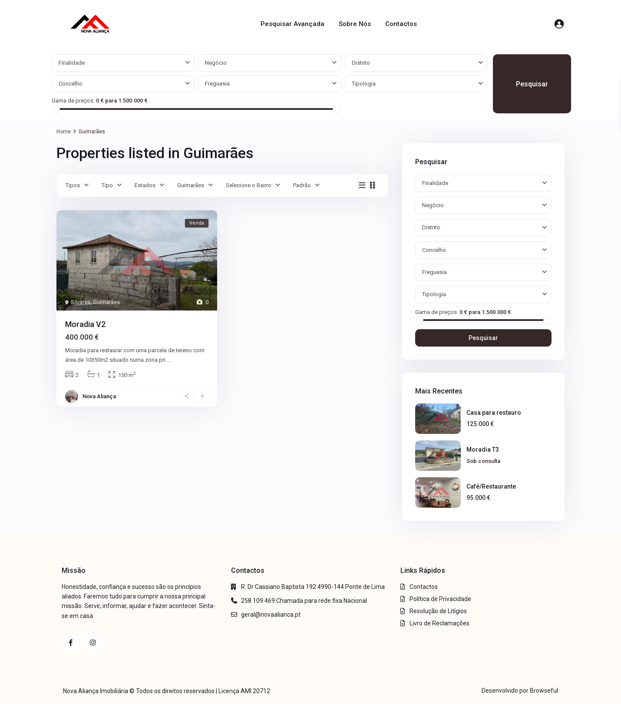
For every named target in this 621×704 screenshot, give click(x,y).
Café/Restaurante (491, 486)
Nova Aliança (99, 396)
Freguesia (217, 83)
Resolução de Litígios (438, 611)
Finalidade (72, 62)
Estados (145, 185)
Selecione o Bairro (248, 185)
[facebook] (70, 642)
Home (63, 132)
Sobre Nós (355, 24)
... (169, 360)
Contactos (401, 24)
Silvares (80, 302)
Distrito (361, 62)
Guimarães (190, 185)
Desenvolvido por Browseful (520, 690)
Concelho (71, 83)
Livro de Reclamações (439, 623)
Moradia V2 (85, 324)
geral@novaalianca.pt (271, 614)
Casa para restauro (493, 412)
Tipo (107, 185)
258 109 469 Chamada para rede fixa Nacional (304, 600)
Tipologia (364, 83)
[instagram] (93, 642)
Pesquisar (532, 84)
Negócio (216, 62)
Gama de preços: (73, 100)
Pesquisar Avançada (292, 24)
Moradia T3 (482, 449)
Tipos (73, 185)
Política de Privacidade (440, 598)
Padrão (302, 185)
